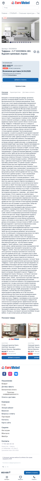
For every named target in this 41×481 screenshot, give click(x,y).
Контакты (5, 420)
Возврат (5, 384)
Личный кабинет (7, 408)
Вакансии (5, 411)
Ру (3, 466)
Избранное (20, 478)
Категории (6, 478)
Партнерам (6, 417)
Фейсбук (5, 436)
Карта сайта (6, 423)
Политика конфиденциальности (10, 393)
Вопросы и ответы (8, 414)
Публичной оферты (12, 75)
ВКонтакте (5, 433)
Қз (5, 466)
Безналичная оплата (9, 390)
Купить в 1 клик (20, 86)
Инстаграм (6, 430)
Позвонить (34, 478)
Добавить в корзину (20, 79)
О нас (4, 405)
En (7, 466)
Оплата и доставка (8, 397)
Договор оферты (8, 387)
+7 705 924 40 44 (8, 444)
